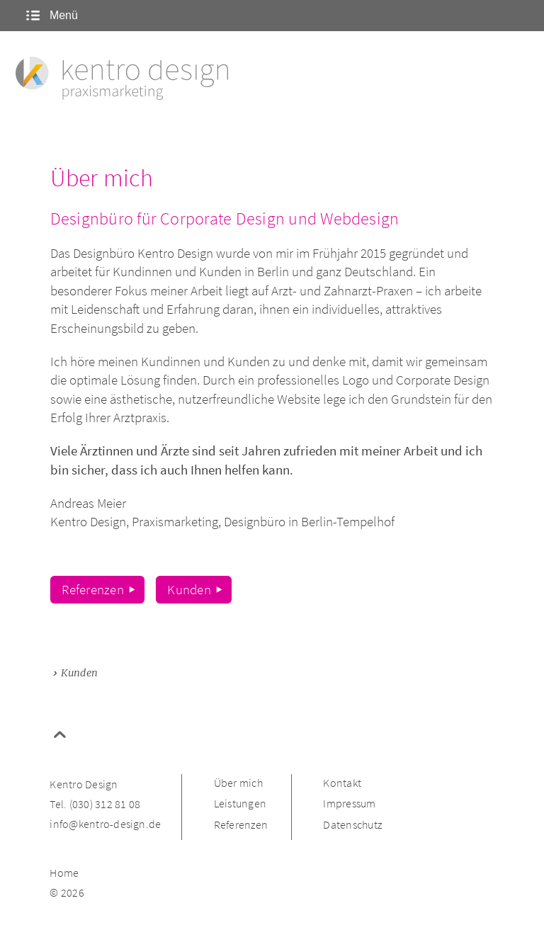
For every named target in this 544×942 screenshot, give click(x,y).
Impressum (349, 804)
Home (64, 873)
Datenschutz (352, 825)
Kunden (188, 589)
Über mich (238, 783)
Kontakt (342, 783)
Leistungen (240, 804)
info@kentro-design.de (105, 824)
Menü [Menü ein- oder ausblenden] (50, 15)
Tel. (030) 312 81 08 (95, 804)
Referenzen (92, 589)
